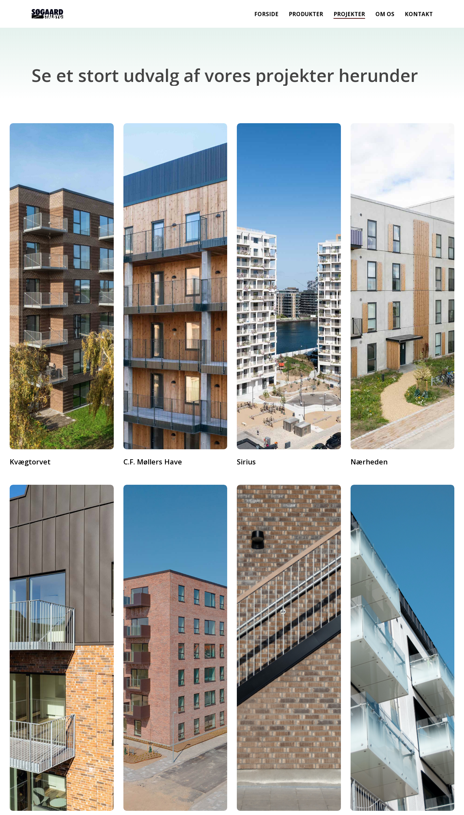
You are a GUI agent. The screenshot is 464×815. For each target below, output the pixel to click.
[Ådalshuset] (175, 648)
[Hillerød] (289, 648)
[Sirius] (289, 286)
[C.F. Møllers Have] (175, 286)
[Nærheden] (403, 286)
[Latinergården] (403, 648)
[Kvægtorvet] (62, 286)
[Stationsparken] (62, 648)
